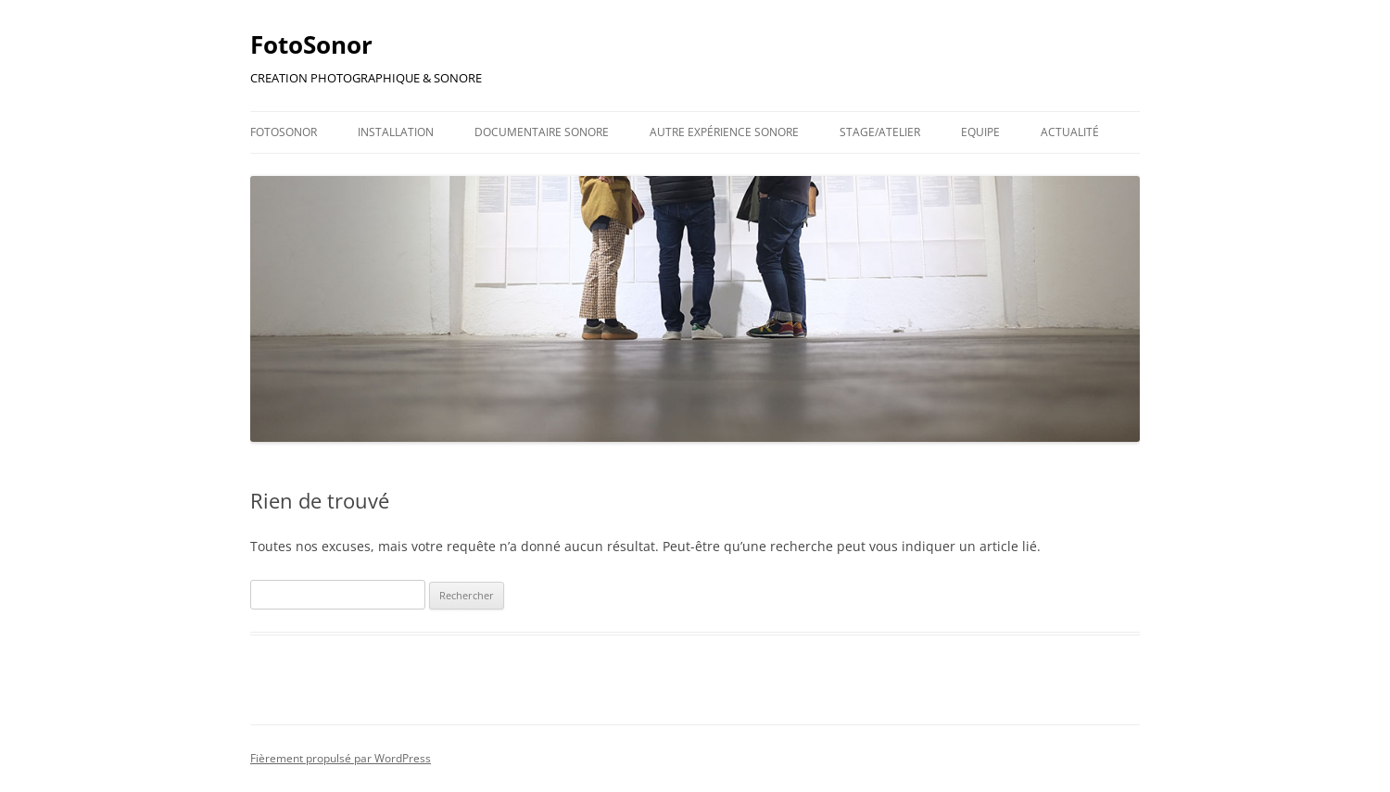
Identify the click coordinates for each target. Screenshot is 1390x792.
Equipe (980, 132)
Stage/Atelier (880, 132)
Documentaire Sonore (541, 132)
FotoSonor (311, 44)
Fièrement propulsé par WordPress (340, 758)
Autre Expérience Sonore (724, 132)
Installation (396, 132)
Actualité (1070, 132)
